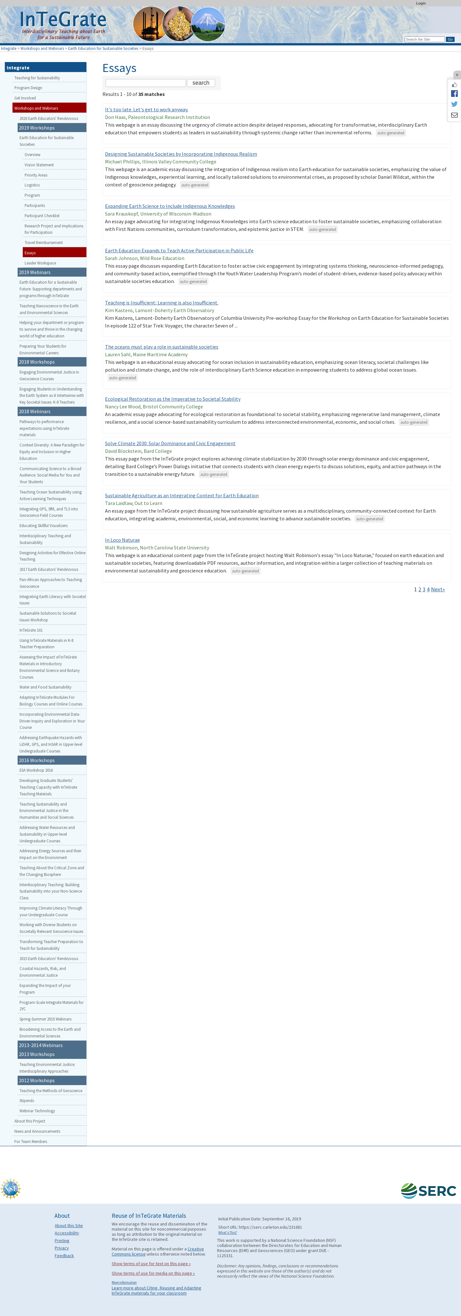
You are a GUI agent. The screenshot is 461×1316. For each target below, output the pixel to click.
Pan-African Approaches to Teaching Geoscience (51, 583)
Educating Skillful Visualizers (44, 525)
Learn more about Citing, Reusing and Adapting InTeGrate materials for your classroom (156, 1290)
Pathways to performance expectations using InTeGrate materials (44, 428)
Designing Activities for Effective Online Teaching (52, 556)
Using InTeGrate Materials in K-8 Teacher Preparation (46, 644)
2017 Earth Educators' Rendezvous (49, 569)
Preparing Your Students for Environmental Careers (43, 349)
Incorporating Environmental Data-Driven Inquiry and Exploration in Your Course (52, 721)
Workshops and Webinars (42, 48)
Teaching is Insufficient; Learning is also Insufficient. (161, 302)
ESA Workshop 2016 (36, 770)
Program (32, 195)
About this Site (69, 1225)
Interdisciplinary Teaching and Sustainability (45, 539)
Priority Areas (36, 174)
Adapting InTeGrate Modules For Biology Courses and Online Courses (51, 700)
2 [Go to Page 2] (419, 589)
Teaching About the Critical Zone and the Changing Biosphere (52, 871)
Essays (30, 252)
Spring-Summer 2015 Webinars (45, 1018)
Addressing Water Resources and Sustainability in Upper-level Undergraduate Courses (47, 834)
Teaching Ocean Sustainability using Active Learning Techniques (51, 495)
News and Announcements (37, 1131)
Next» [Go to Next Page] (438, 589)
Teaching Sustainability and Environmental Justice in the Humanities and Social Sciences (47, 810)
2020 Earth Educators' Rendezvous (49, 118)
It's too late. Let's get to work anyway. (146, 109)
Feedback (64, 1255)
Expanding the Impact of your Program (45, 989)
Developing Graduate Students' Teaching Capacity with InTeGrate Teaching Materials (48, 787)
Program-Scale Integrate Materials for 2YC (52, 1006)
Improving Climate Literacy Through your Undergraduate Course (51, 911)
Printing (62, 1240)
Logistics (32, 184)
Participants (35, 205)
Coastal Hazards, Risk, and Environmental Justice (43, 972)
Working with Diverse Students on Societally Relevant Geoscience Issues (51, 928)
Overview (32, 154)
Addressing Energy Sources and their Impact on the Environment (50, 854)
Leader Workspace (40, 262)
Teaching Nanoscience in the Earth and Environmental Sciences (49, 309)
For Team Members (30, 1141)
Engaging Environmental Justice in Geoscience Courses (49, 375)
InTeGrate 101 (31, 630)
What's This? (227, 1232)
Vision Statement (39, 164)
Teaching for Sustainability (37, 77)
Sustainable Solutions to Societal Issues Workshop (48, 616)
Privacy (62, 1248)
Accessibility (67, 1233)
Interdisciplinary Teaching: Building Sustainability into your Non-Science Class (51, 891)
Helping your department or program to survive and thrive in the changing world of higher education (52, 329)
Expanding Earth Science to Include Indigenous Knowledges (170, 206)
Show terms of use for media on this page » (153, 1273)
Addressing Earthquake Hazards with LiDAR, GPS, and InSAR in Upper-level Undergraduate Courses (51, 744)
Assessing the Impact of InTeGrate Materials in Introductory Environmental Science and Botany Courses (50, 666)
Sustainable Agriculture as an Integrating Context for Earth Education (182, 495)
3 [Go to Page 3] (424, 589)
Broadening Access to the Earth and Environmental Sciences (50, 1032)
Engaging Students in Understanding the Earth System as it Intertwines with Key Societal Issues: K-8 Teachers (52, 395)
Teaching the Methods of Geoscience (51, 1090)
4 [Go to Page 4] (428, 589)
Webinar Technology (37, 1110)
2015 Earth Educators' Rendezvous (49, 958)
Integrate (8, 48)
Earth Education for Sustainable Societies (103, 48)
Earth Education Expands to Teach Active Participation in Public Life (179, 250)
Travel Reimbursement (44, 242)
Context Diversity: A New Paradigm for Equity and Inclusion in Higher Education (52, 451)
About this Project (29, 1120)
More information (124, 1282)
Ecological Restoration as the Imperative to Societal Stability (172, 399)
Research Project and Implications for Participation (54, 229)
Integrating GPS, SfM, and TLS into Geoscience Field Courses (49, 512)
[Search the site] (146, 83)
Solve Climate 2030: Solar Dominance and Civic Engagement (170, 443)
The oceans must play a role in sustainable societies (161, 346)
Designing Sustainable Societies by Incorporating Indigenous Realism (181, 154)
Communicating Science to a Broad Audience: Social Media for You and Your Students (50, 475)
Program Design (28, 87)
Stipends (27, 1100)
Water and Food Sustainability (45, 687)
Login (421, 3)
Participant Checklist (42, 215)
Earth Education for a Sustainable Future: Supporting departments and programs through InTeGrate (51, 289)
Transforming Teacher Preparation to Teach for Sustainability (51, 945)
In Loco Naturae (122, 540)
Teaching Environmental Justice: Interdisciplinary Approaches (47, 1068)
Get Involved (25, 97)
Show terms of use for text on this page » (151, 1263)
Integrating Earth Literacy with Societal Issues (53, 600)
